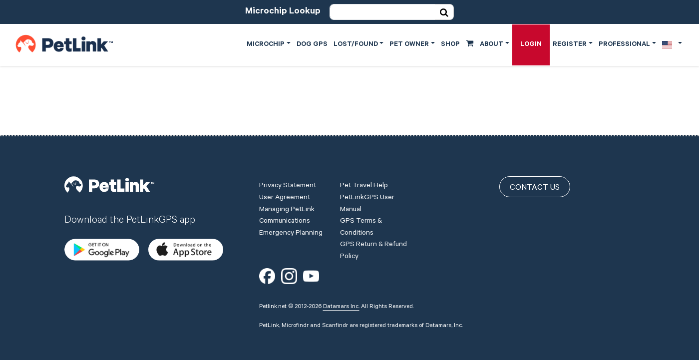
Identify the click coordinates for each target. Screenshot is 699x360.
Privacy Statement (287, 186)
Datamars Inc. (341, 307)
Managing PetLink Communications (287, 216)
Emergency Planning (291, 234)
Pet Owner (409, 44)
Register (570, 44)
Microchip (266, 44)
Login (531, 44)
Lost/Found (356, 44)
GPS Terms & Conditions (361, 228)
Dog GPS (312, 44)
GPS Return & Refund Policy (373, 251)
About (491, 44)
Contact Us (535, 188)
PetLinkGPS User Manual (367, 204)
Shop (457, 43)
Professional (624, 44)
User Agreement (284, 198)
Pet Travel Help (364, 186)
